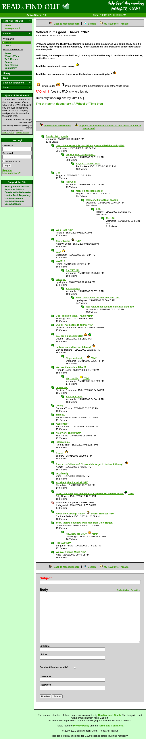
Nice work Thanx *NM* (68, 433)
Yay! (60, 252)
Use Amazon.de (13, 204)
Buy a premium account (17, 186)
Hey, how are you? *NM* (82, 533)
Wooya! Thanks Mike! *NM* (71, 552)
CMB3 (8, 45)
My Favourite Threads (116, 23)
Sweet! (62, 453)
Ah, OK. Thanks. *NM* (88, 163)
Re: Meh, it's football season (102, 200)
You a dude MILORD (73, 336)
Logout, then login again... (80, 154)
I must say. (62, 387)
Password (7, 153)
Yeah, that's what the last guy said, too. (98, 297)
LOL (98, 209)
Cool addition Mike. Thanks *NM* (74, 315)
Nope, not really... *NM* (81, 358)
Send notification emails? (54, 667)
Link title (44, 646)
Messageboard (12, 28)
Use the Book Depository (18, 195)
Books (8, 53)
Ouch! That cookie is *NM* (74, 324)
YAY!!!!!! (60, 261)
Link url (44, 654)
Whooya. (61, 279)
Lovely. (60, 405)
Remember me (13, 161)
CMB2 (8, 42)
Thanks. (60, 414)
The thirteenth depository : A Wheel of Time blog (69, 103)
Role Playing (11, 65)
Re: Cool (71, 181)
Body (44, 590)
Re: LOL (110, 218)
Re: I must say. (74, 396)
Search (92, 23)
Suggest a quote (22, 132)
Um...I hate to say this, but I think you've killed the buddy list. (90, 145)
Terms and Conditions (111, 725)
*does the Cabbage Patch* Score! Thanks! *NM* (85, 513)
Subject (46, 578)
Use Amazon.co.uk (14, 201)
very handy (62, 473)
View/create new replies (57, 125)
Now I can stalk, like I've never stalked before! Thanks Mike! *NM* (95, 493)
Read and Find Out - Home (55, 6)
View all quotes (8, 132)
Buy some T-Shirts (14, 189)
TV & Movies (11, 59)
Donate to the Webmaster (18, 192)
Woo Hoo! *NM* (64, 230)
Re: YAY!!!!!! (73, 270)
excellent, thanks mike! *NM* (72, 482)
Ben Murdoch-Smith (109, 715)
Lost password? (11, 173)
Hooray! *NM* (63, 543)
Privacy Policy (81, 725)
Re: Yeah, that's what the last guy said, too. (110, 306)
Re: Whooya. (73, 288)
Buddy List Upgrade (57, 136)
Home (8, 25)
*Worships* (62, 423)
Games (8, 62)
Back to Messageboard (67, 23)
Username (7, 145)
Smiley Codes (123, 590)
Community (11, 68)
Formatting (135, 590)
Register (7, 170)
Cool (58, 172)
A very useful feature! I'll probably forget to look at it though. (92, 464)
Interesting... (63, 442)
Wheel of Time (12, 56)
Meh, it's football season (89, 190)
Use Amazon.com (14, 198)
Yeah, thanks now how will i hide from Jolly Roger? (85, 522)
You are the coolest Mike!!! (71, 367)
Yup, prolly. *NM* (78, 378)
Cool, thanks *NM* (68, 241)
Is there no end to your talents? (76, 347)
